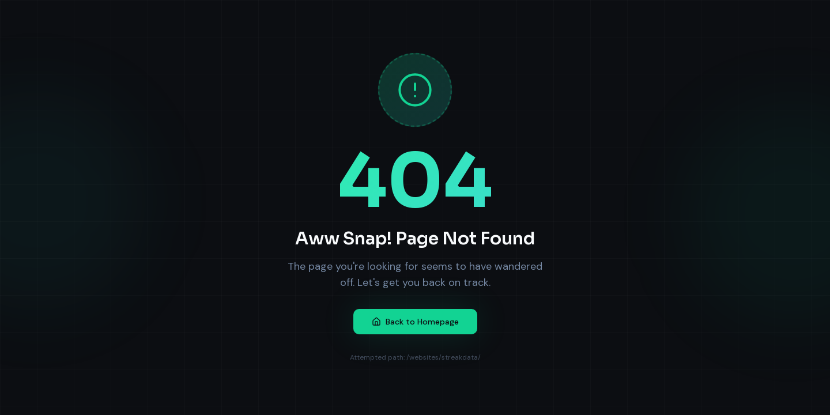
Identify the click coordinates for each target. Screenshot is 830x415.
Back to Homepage (415, 321)
